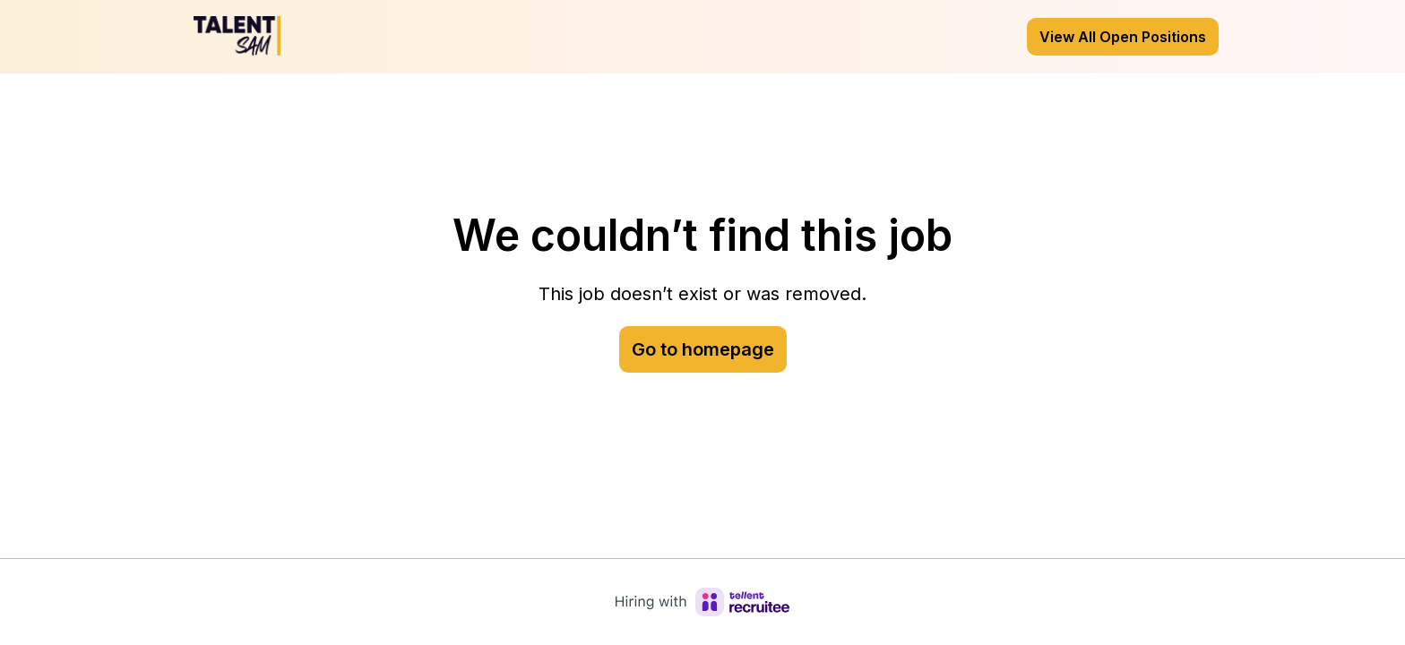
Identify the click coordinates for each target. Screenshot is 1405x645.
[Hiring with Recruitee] (702, 602)
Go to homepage (703, 349)
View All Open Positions (1122, 37)
